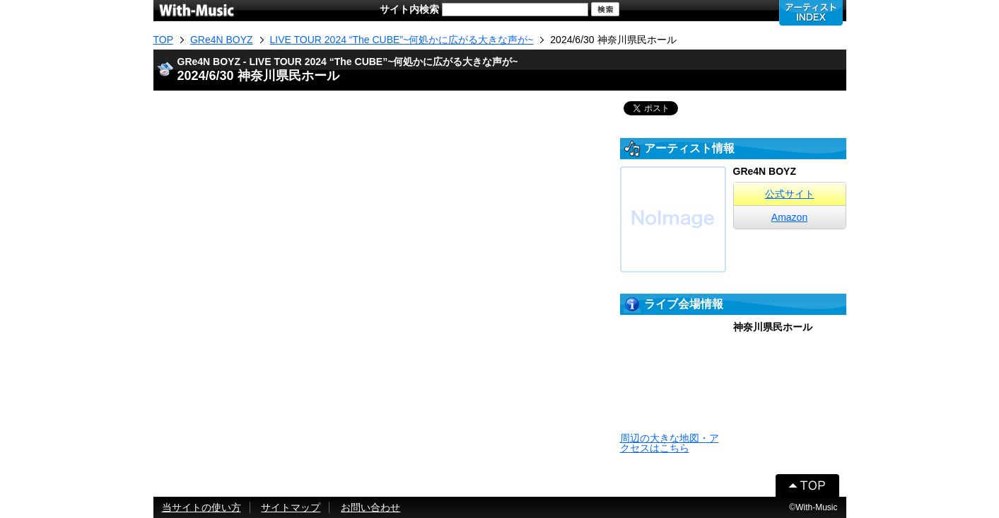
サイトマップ (290, 507)
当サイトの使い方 (201, 507)
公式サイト (789, 194)
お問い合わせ (370, 507)
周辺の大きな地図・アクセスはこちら (669, 443)
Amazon (789, 217)
